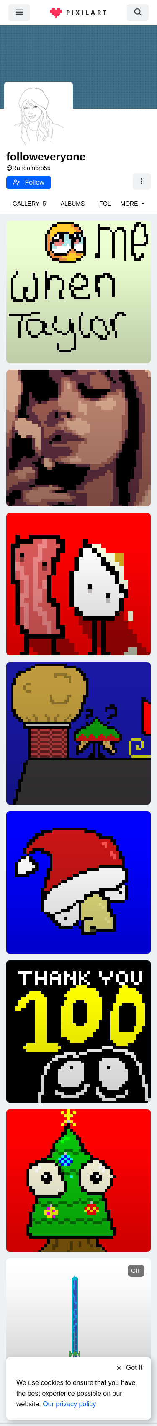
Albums (73, 203)
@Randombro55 (28, 168)
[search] (138, 12)
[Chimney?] (78, 733)
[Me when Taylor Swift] (78, 291)
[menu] (19, 12)
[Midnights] (78, 437)
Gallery (29, 203)
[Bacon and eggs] (78, 583)
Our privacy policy (69, 1404)
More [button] (130, 203)
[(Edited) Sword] (78, 1323)
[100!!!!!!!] (78, 1031)
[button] (142, 181)
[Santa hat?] (78, 882)
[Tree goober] (78, 1180)
